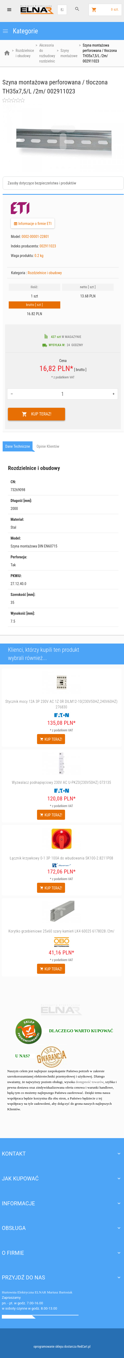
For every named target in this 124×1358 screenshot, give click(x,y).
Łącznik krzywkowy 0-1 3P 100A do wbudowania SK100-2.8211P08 (61, 858)
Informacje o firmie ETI (33, 223)
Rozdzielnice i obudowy (45, 273)
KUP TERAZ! (36, 414)
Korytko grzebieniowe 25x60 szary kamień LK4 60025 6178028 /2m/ (61, 931)
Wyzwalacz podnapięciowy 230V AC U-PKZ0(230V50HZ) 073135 (61, 782)
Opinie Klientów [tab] (47, 446)
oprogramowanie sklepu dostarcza (55, 1346)
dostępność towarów (90, 1082)
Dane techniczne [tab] (17, 446)
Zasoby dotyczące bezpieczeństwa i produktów (42, 183)
